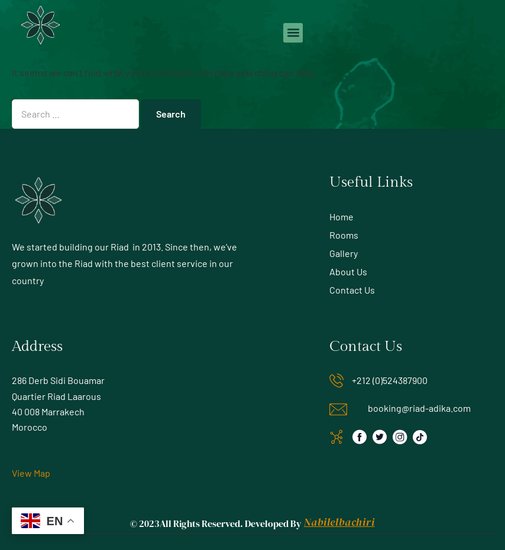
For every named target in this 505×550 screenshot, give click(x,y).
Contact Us (352, 289)
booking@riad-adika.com (419, 408)
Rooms (343, 234)
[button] (293, 33)
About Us (348, 271)
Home (341, 216)
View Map (31, 473)
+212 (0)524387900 (390, 380)
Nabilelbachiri (339, 522)
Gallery (343, 253)
